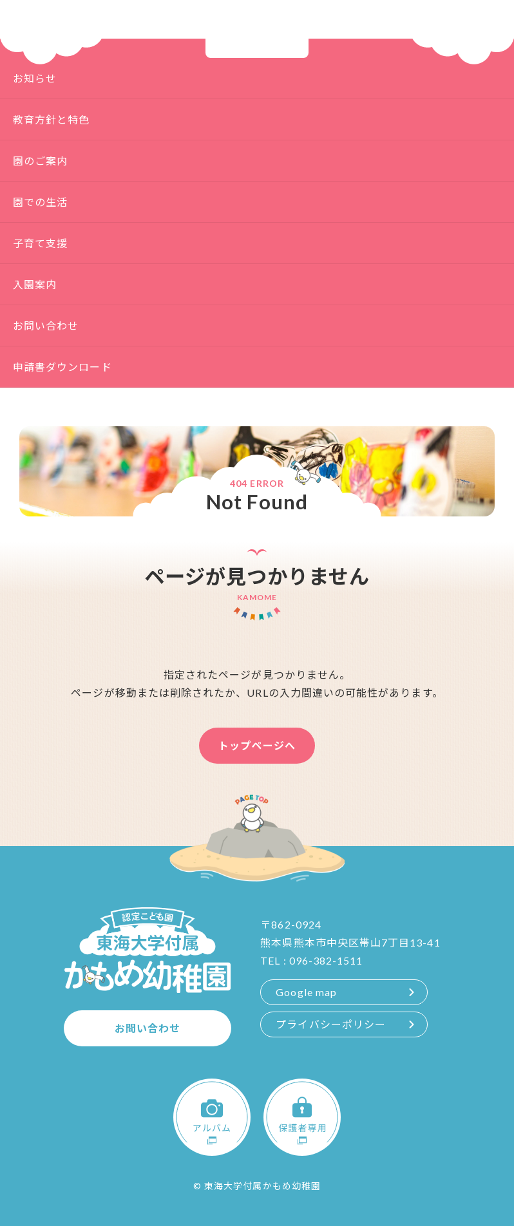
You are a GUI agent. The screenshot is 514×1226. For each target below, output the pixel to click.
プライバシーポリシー (331, 1024)
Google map (306, 992)
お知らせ (35, 78)
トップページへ (256, 745)
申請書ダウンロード (62, 367)
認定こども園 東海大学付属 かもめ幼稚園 (257, 29)
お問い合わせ (46, 325)
